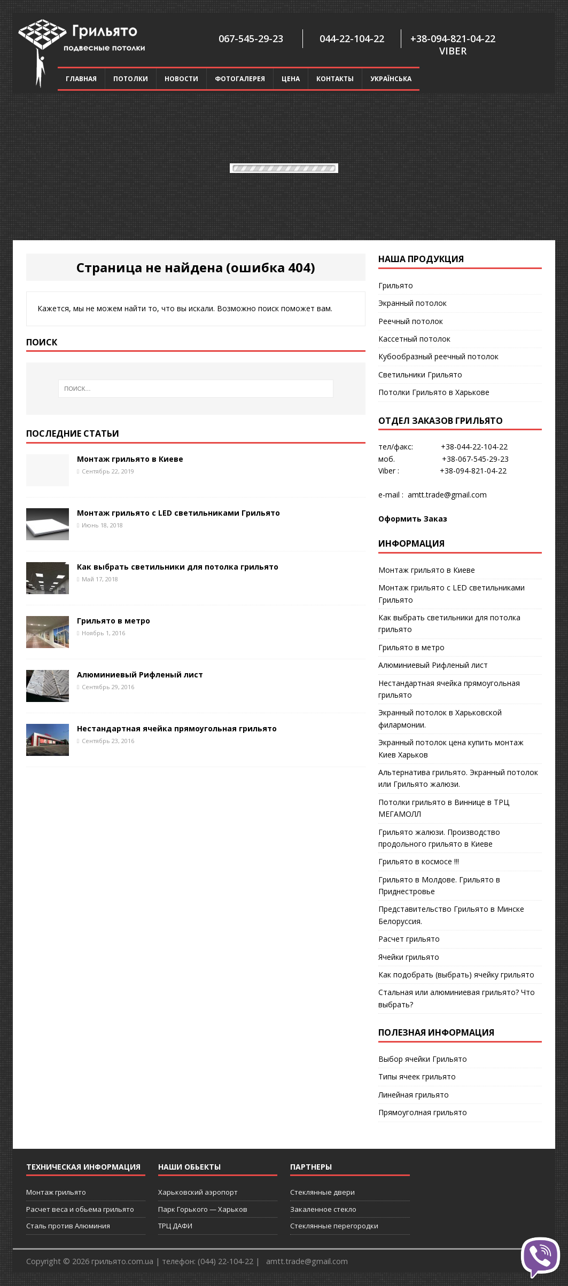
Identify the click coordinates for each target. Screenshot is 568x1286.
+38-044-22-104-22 (474, 446)
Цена (291, 78)
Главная (81, 78)
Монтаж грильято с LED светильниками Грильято (178, 513)
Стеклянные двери (322, 1192)
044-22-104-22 (352, 38)
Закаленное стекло (323, 1209)
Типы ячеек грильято (417, 1076)
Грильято (395, 285)
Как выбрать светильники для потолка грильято (177, 567)
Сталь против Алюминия (68, 1225)
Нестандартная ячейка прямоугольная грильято (177, 728)
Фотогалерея (240, 78)
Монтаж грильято (56, 1192)
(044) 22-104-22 (225, 1261)
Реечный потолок (410, 321)
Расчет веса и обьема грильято (80, 1209)
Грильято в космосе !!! (418, 861)
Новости (181, 78)
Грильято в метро (113, 621)
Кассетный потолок (414, 339)
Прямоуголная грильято (422, 1112)
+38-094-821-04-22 (473, 471)
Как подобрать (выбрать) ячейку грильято (456, 974)
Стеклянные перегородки (334, 1225)
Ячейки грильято (408, 957)
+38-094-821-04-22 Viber (452, 44)
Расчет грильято (409, 939)
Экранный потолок (412, 303)
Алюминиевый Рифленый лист (140, 674)
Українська (390, 78)
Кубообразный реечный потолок (438, 356)
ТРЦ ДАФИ (175, 1225)
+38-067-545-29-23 (475, 459)
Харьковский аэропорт (198, 1192)
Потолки (130, 78)
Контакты (335, 78)
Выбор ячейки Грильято (422, 1059)
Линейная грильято (413, 1095)
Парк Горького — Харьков (202, 1209)
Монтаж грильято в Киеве (130, 459)
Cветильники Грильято (420, 374)
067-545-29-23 (251, 38)
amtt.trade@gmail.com (447, 495)
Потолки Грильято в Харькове (433, 392)
